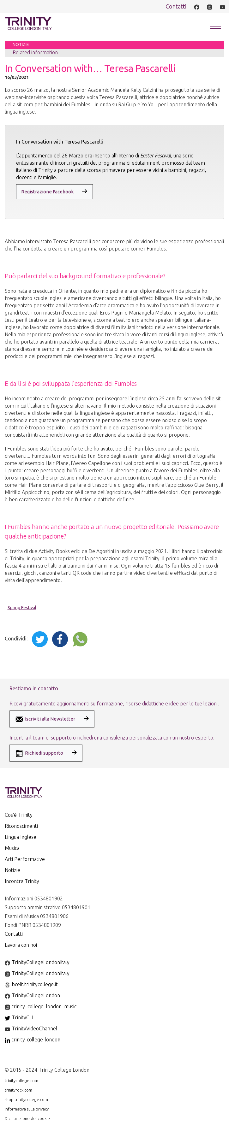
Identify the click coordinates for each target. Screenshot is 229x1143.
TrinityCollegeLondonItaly (37, 962)
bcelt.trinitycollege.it (31, 984)
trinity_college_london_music (40, 1006)
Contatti (176, 6)
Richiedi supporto (39, 753)
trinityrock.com (18, 1090)
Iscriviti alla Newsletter (45, 719)
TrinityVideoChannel (31, 1028)
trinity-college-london (32, 1039)
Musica (12, 848)
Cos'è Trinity (19, 815)
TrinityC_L (19, 1017)
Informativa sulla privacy (27, 1109)
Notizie (12, 870)
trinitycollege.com (21, 1080)
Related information (35, 52)
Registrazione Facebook (47, 191)
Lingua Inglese (20, 837)
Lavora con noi (21, 945)
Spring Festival (22, 607)
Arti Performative (25, 859)
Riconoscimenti (21, 826)
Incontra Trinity (22, 881)
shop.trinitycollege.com (26, 1099)
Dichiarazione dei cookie (27, 1118)
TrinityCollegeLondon (32, 995)
